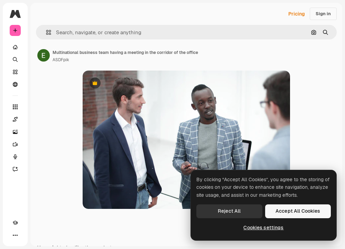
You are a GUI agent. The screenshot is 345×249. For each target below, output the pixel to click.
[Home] (15, 47)
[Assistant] (15, 169)
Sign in (323, 14)
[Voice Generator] (15, 156)
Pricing (296, 14)
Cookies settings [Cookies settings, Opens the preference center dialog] (263, 227)
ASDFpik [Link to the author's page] (61, 60)
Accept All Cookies (298, 211)
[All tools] (15, 106)
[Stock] (15, 71)
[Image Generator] (15, 131)
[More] (15, 235)
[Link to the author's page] (43, 55)
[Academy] (15, 222)
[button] (45, 32)
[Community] (15, 84)
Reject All (229, 211)
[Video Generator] (15, 144)
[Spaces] (15, 119)
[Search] (15, 59)
